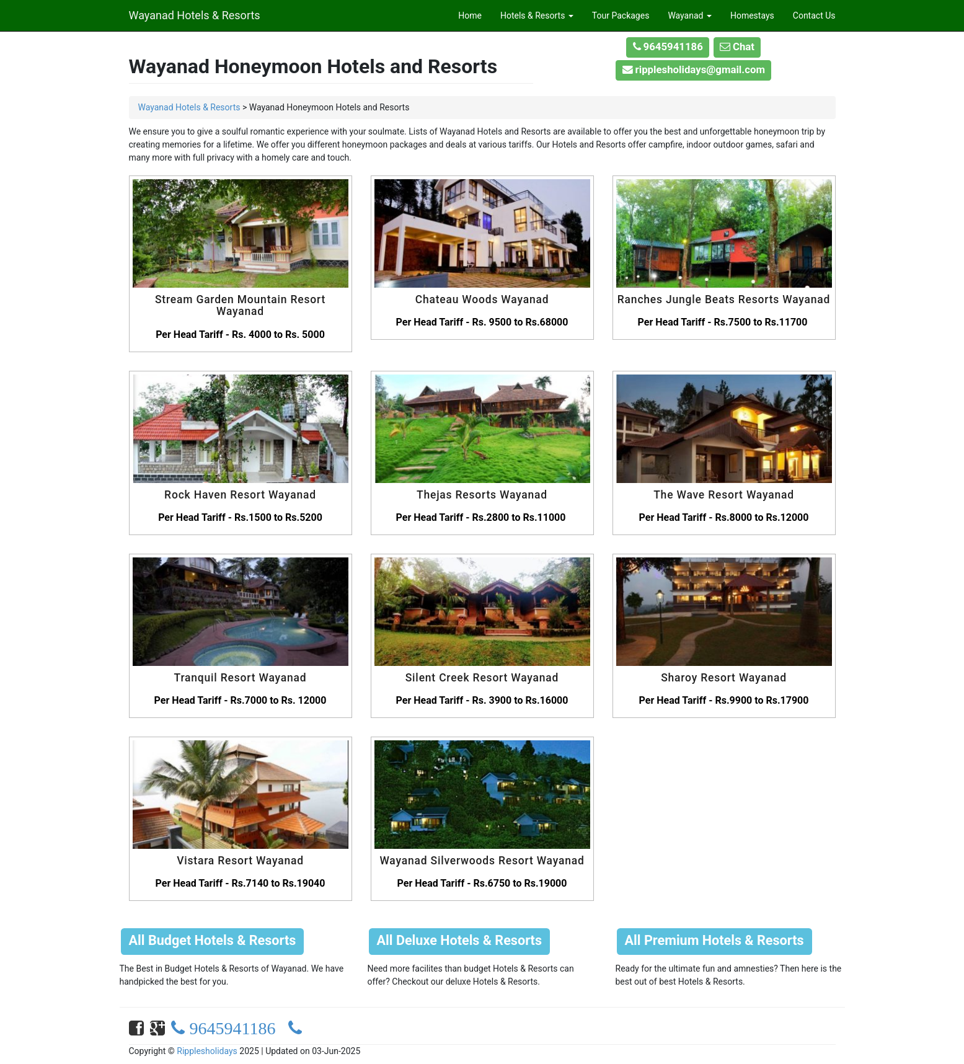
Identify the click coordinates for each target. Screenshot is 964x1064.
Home (470, 15)
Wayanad (690, 15)
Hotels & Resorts (536, 15)
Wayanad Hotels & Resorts (194, 14)
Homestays (752, 15)
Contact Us (814, 15)
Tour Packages (621, 15)
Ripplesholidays (207, 1051)
